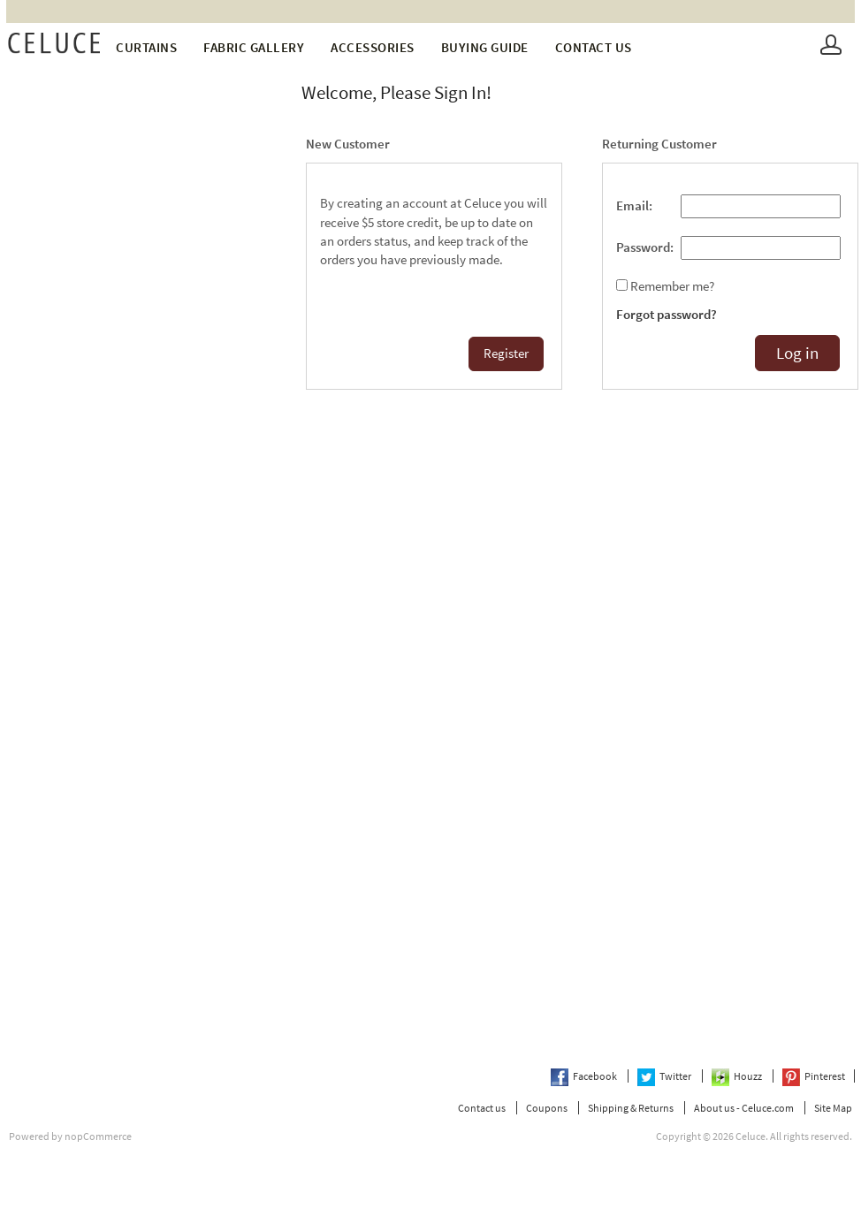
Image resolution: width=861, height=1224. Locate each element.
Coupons (547, 1107)
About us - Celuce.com (744, 1107)
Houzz (738, 1076)
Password (643, 247)
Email (632, 206)
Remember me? (672, 286)
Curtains (146, 47)
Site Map (833, 1107)
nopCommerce (98, 1136)
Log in (797, 353)
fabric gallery (253, 47)
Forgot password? (666, 315)
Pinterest (813, 1076)
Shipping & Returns (631, 1107)
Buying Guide (485, 47)
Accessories (373, 47)
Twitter (665, 1076)
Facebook (585, 1076)
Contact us (593, 47)
